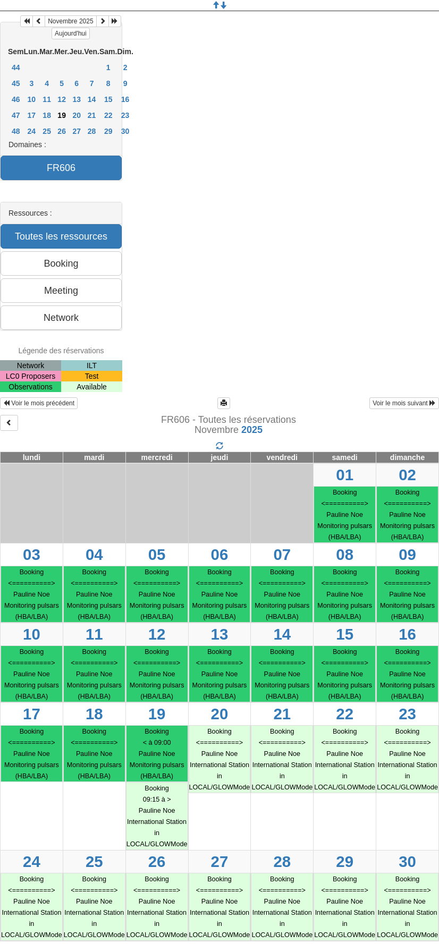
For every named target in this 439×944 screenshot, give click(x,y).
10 (32, 99)
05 (157, 554)
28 (92, 131)
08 (344, 554)
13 (76, 99)
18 (47, 115)
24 (32, 131)
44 (16, 67)
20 (76, 115)
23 (125, 115)
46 (16, 99)
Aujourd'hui (71, 33)
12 (61, 99)
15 (108, 99)
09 (407, 554)
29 (108, 131)
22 (108, 115)
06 (220, 554)
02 (407, 474)
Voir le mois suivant (404, 403)
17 (32, 115)
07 (282, 554)
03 (31, 554)
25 (47, 131)
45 (16, 83)
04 (94, 554)
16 (125, 99)
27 (76, 131)
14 (92, 99)
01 (344, 474)
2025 (252, 429)
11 (47, 99)
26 (61, 131)
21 (92, 115)
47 (16, 115)
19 (157, 713)
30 (125, 131)
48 (16, 131)
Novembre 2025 (70, 21)
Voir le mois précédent (38, 403)
